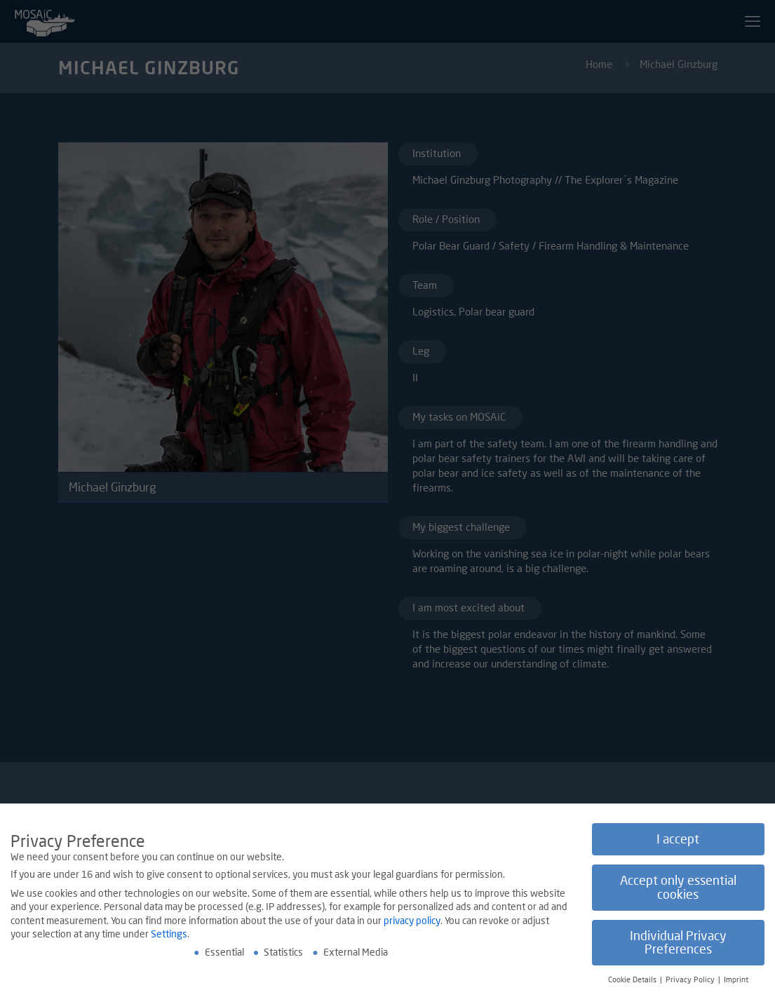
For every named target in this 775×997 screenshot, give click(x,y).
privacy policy (412, 921)
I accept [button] (677, 840)
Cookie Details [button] (633, 981)
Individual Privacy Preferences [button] (678, 943)
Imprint (736, 981)
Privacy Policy (691, 981)
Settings (169, 935)
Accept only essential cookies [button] (678, 888)
